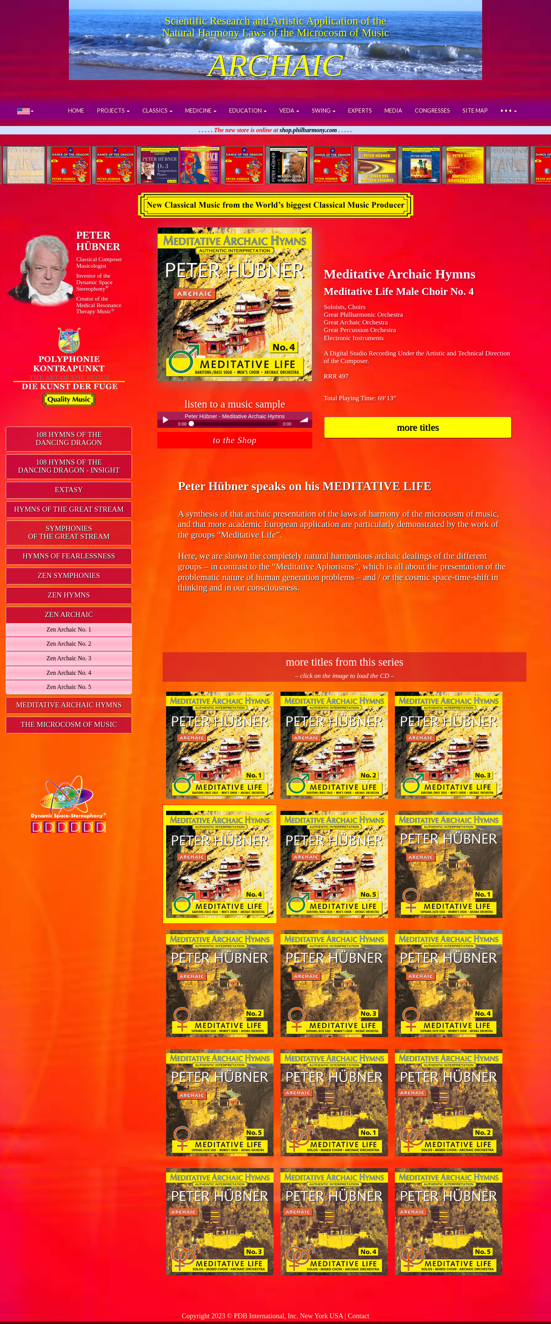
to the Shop (235, 440)
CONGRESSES (432, 110)
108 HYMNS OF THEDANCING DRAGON (69, 438)
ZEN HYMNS (69, 595)
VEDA (289, 110)
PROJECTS (113, 110)
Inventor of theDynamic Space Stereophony (94, 282)
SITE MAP (475, 110)
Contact (358, 1316)
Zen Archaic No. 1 (69, 629)
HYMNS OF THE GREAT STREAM (69, 509)
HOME (76, 110)
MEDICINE (201, 110)
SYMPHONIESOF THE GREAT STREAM (68, 532)
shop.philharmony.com (308, 130)
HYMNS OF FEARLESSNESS (69, 556)
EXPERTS (360, 110)
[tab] (69, 439)
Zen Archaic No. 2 (69, 643)
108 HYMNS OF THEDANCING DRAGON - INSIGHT (68, 466)
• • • (508, 110)
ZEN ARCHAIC (69, 614)
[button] (25, 110)
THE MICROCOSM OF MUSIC (69, 724)
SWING (324, 110)
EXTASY (69, 490)
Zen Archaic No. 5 (69, 687)
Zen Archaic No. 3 (69, 658)
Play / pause (165, 420)
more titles (418, 427)
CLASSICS (157, 110)
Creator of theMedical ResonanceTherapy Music (98, 305)
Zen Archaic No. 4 (69, 672)
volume (304, 420)
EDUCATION (248, 110)
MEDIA (393, 110)
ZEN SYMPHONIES (68, 575)
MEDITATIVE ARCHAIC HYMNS (69, 705)
